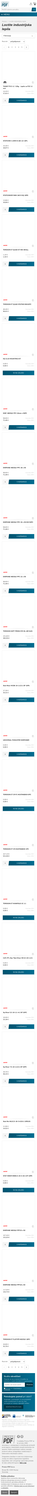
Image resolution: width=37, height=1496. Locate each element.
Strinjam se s (8, 1388)
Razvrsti (4, 41)
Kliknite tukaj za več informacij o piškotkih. (17, 1487)
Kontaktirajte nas (13, 1407)
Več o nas (23, 1463)
